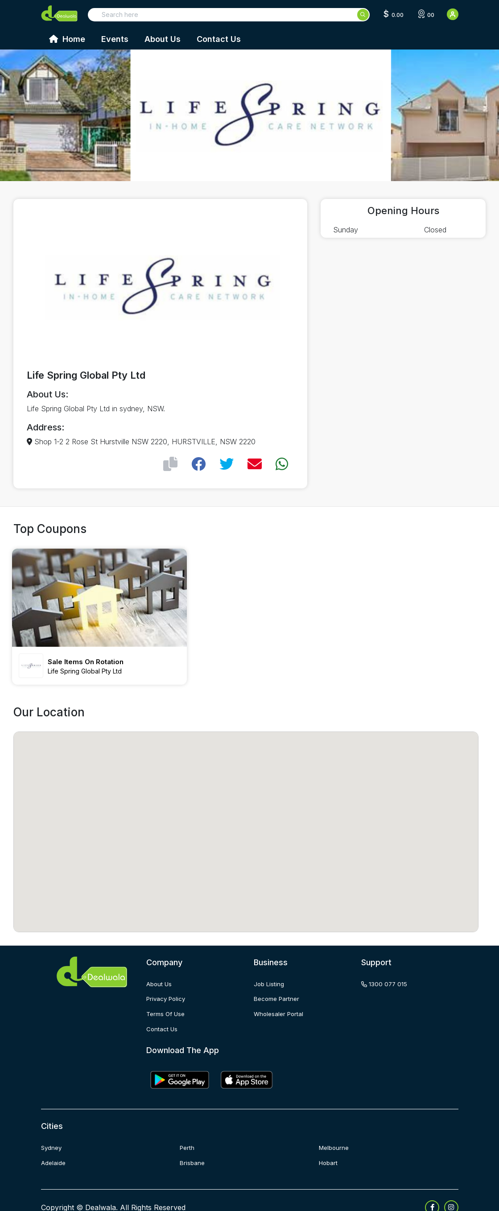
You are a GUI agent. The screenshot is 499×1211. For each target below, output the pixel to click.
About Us (162, 39)
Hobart (329, 1149)
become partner (277, 986)
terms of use (166, 1000)
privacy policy (167, 986)
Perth (187, 1134)
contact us (162, 1015)
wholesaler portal (280, 1000)
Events (114, 39)
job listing (269, 971)
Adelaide (54, 1149)
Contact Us (219, 39)
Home (67, 39)
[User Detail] (452, 14)
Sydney (52, 1134)
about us (159, 971)
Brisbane (193, 1149)
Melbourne (335, 1134)
